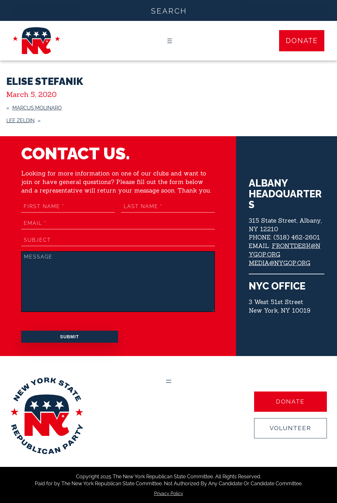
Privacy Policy (168, 493)
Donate (302, 40)
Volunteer (290, 427)
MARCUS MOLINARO (37, 108)
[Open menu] (169, 41)
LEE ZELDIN (20, 121)
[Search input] (169, 10)
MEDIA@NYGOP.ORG (279, 263)
